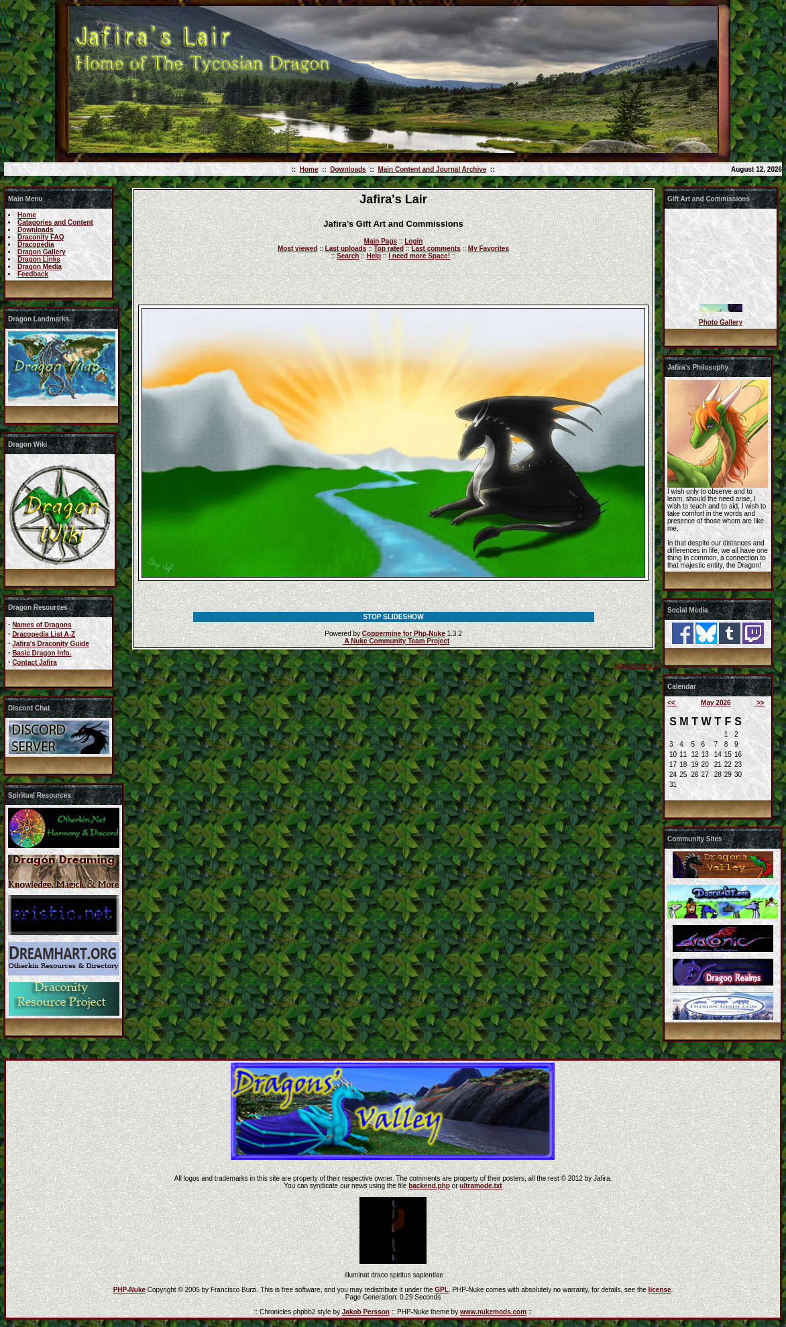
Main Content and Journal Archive (432, 169)
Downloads (348, 169)
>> (759, 702)
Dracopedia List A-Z (43, 634)
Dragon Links (38, 259)
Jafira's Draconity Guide (50, 643)
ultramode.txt (480, 1185)
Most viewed (297, 248)
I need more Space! (419, 256)
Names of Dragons (41, 625)
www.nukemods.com (493, 1312)
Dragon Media (39, 266)
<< (672, 702)
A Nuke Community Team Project (396, 641)
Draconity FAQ (40, 237)
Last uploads (346, 248)
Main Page (380, 241)
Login (413, 241)
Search (348, 256)
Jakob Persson (366, 1312)
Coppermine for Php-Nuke (403, 633)
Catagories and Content (55, 222)
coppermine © (636, 665)
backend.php (429, 1185)
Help (373, 256)
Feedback (32, 274)
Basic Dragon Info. (41, 653)
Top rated (389, 248)
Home (309, 169)
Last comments (435, 248)
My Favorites (488, 248)
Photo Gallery (720, 322)
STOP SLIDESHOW (393, 617)
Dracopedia (35, 244)
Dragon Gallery (41, 252)
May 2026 (715, 702)
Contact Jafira (34, 662)
